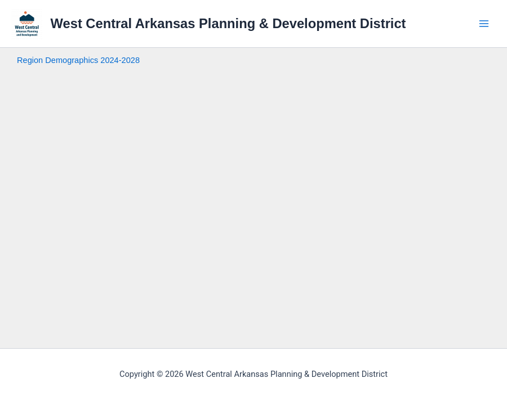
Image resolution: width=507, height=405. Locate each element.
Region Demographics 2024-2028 (78, 60)
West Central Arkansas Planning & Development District (228, 23)
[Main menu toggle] (484, 23)
